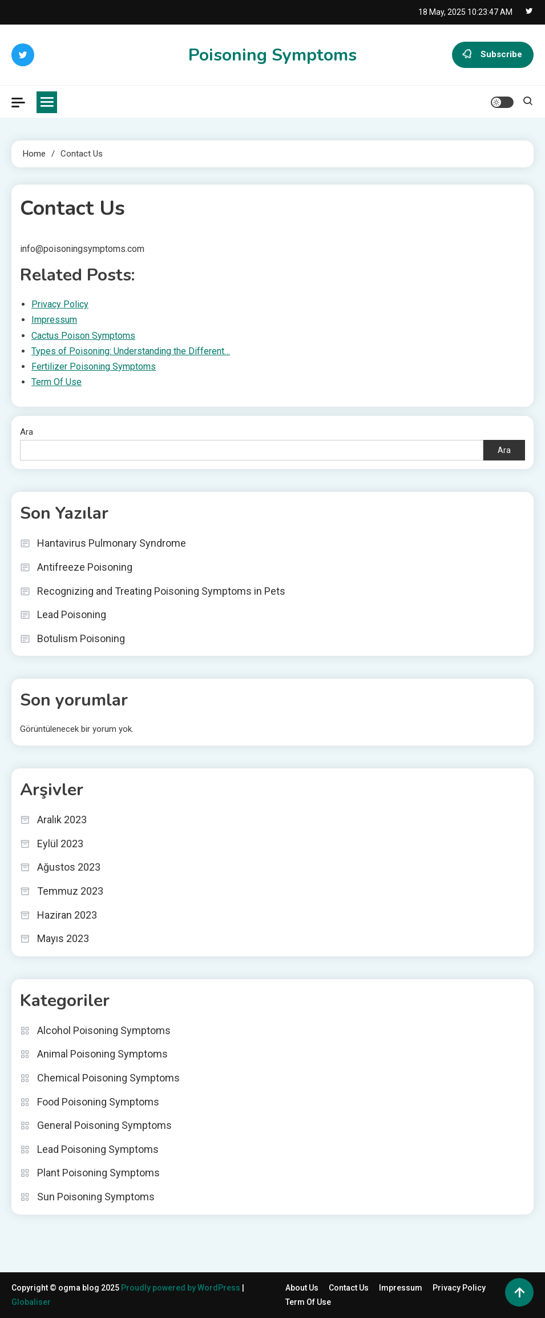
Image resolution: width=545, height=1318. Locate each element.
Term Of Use (308, 1302)
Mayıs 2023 (63, 938)
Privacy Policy (459, 1287)
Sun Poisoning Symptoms (96, 1197)
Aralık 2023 (62, 820)
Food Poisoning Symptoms (98, 1102)
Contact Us (349, 1287)
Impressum (400, 1287)
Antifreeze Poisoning (84, 567)
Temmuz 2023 (70, 891)
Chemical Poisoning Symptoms (108, 1078)
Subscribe (492, 55)
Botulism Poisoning (81, 638)
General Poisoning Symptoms (104, 1125)
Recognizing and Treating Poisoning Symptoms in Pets (161, 591)
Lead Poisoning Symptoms (98, 1149)
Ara (26, 432)
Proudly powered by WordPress (181, 1287)
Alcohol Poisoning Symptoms (104, 1030)
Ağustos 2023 (68, 867)
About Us (301, 1287)
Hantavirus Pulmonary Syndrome (111, 543)
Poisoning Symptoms (272, 55)
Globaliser (31, 1302)
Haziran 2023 (67, 915)
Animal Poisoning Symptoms (102, 1054)
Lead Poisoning (71, 614)
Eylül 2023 (60, 844)
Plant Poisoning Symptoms (98, 1173)
